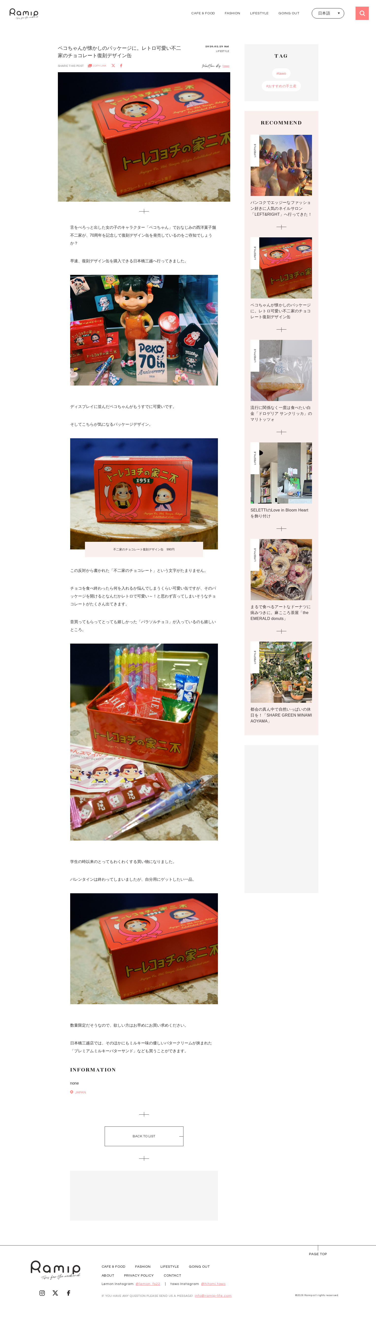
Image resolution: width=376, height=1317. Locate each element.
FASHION (232, 13)
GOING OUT (288, 13)
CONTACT (172, 1275)
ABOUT (108, 1275)
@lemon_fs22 (148, 1284)
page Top (318, 1254)
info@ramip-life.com (213, 1296)
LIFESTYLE (259, 13)
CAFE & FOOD (203, 13)
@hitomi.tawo (213, 1284)
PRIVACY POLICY (139, 1275)
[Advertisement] (144, 1196)
